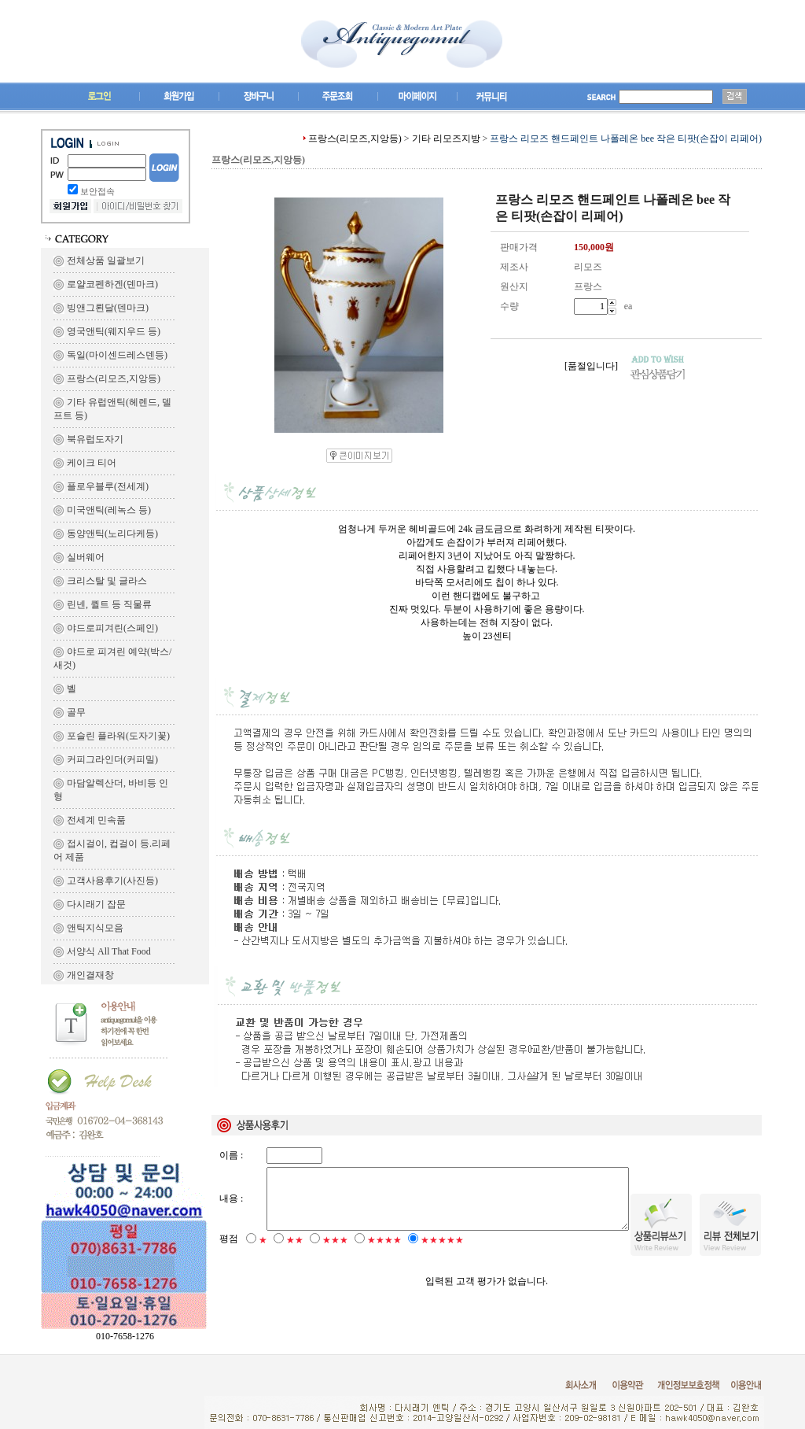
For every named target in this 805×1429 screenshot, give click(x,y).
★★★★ (384, 1253)
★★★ (335, 1253)
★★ (294, 1253)
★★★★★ (442, 1253)
